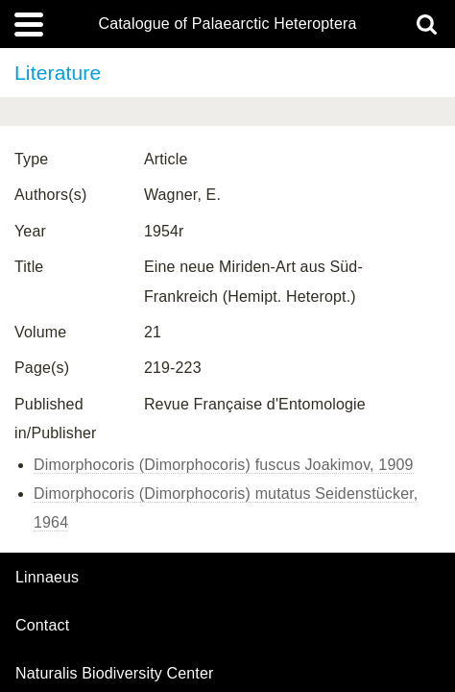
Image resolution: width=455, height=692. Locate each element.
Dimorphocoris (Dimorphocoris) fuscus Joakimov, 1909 (224, 465)
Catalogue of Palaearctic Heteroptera (227, 24)
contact (42, 625)
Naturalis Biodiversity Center (114, 673)
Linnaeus (47, 577)
